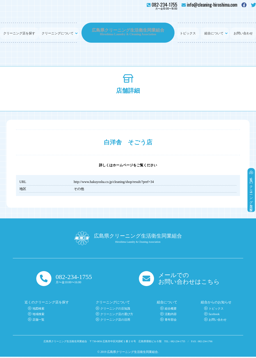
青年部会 (171, 321)
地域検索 (38, 315)
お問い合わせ (243, 32)
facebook (214, 315)
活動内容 (171, 315)
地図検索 (38, 309)
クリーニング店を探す (19, 32)
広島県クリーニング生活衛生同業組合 (128, 30)
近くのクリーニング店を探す (251, 185)
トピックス (188, 32)
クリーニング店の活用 (115, 321)
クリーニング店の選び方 (116, 315)
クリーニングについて (58, 32)
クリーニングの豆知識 (115, 309)
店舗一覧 (38, 321)
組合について (214, 32)
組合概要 (171, 309)
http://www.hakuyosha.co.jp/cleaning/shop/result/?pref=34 (114, 182)
